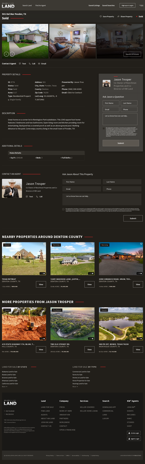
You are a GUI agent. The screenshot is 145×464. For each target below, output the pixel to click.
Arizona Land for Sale (9, 376)
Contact (63, 425)
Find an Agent (40, 5)
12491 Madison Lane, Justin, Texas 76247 (64, 278)
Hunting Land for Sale (80, 382)
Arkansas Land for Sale (9, 379)
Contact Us (46, 425)
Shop (129, 425)
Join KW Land (47, 421)
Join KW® (131, 406)
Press (62, 406)
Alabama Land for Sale (9, 370)
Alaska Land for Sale (9, 373)
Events (130, 409)
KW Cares (131, 413)
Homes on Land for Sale (81, 376)
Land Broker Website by (130, 454)
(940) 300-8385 (75, 89)
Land (104, 413)
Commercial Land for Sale (81, 370)
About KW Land (48, 417)
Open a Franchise (67, 428)
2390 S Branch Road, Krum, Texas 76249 (115, 278)
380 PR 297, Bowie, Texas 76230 (114, 343)
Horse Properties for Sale (81, 379)
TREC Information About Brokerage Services (15, 418)
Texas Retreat (9, 278)
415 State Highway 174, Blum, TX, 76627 (18, 343)
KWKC (129, 417)
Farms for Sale (77, 373)
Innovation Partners (64, 415)
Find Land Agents (45, 411)
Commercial (107, 409)
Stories (130, 421)
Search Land (27, 5)
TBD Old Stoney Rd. (60, 343)
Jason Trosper (36, 184)
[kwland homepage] (10, 401)
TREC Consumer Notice (10, 421)
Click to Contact (74, 92)
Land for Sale (47, 406)
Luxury (105, 417)
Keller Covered (87, 406)
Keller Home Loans (89, 409)
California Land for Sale (10, 382)
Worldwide (64, 421)
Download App (109, 406)
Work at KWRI (65, 409)
